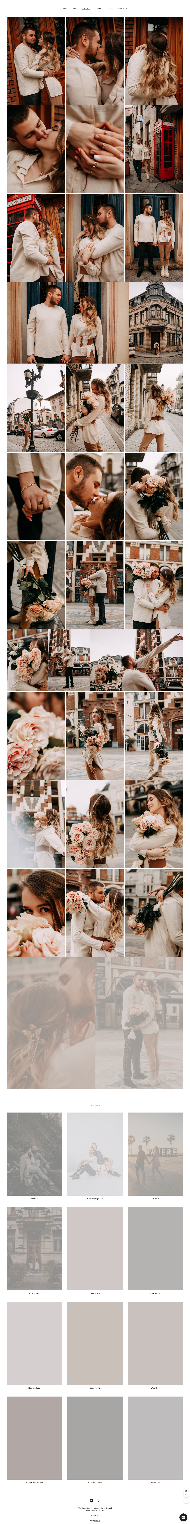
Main (65, 8)
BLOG (74, 8)
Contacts (122, 8)
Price (99, 8)
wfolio (97, 1523)
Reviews (110, 8)
